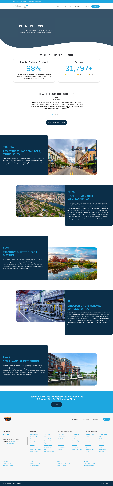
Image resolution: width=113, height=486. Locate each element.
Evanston (87, 451)
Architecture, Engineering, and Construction (62, 437)
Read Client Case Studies (56, 123)
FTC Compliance (34, 447)
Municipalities (75, 443)
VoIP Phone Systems (49, 451)
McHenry (101, 441)
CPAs (59, 443)
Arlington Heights (89, 435)
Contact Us (86, 6)
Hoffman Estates (103, 435)
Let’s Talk (56, 404)
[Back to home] (20, 6)
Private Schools (75, 447)
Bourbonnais (88, 439)
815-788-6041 (10, 444)
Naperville (101, 443)
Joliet (100, 437)
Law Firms (74, 439)
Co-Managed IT (34, 435)
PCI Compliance (48, 445)
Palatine (101, 447)
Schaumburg (102, 449)
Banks (59, 441)
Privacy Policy (102, 483)
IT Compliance (47, 435)
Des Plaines (88, 445)
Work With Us (86, 419)
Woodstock (101, 451)
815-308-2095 (14, 442)
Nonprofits (74, 445)
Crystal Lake (88, 443)
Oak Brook (101, 445)
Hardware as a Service (35, 449)
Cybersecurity (33, 437)
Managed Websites (48, 439)
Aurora (87, 437)
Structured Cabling (48, 447)
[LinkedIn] (5, 435)
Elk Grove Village (89, 449)
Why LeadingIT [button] (68, 6)
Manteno (101, 439)
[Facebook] (3, 435)
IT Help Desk (47, 437)
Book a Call (95, 6)
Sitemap (108, 483)
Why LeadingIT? (75, 419)
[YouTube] (8, 435)
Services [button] (59, 6)
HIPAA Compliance (34, 451)
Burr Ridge (88, 441)
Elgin (86, 447)
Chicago (32, 462)
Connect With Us (97, 419)
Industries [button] (78, 6)
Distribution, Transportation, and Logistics (62, 447)
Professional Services (77, 449)
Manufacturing (75, 441)
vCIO (45, 449)
